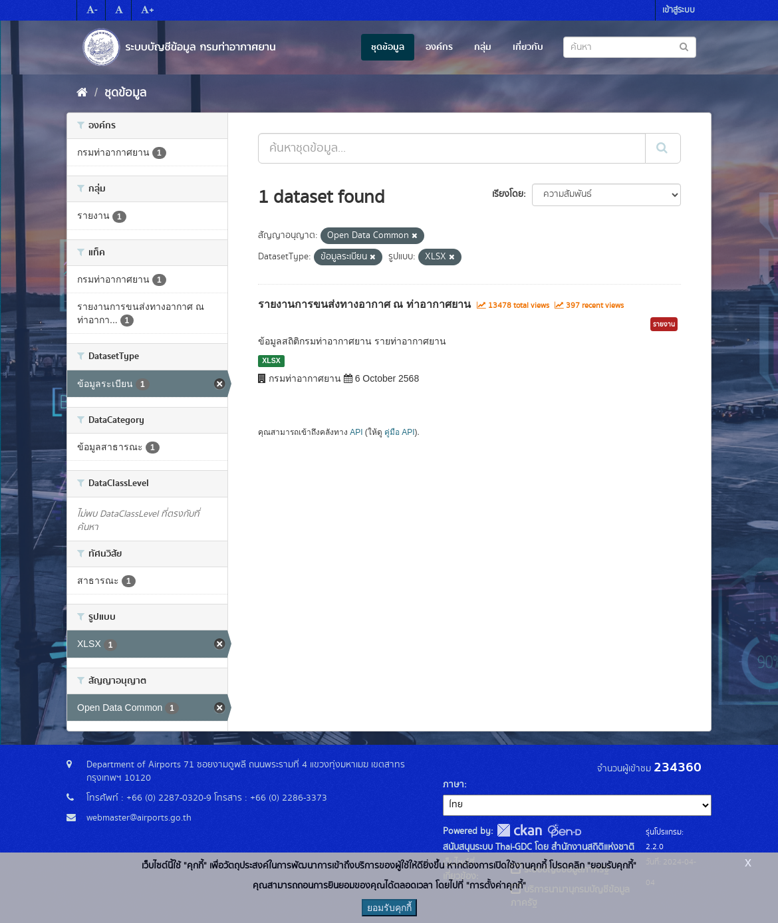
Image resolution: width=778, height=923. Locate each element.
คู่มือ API (399, 432)
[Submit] (663, 148)
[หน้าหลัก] (82, 93)
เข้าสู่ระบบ (678, 10)
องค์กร (439, 47)
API (356, 432)
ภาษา (453, 784)
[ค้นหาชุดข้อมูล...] (452, 148)
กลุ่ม (482, 47)
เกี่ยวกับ (528, 47)
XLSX (271, 360)
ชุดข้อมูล (387, 47)
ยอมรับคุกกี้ (389, 907)
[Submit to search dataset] (684, 46)
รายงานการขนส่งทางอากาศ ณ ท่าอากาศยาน (364, 304)
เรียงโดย (507, 194)
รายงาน (664, 324)
